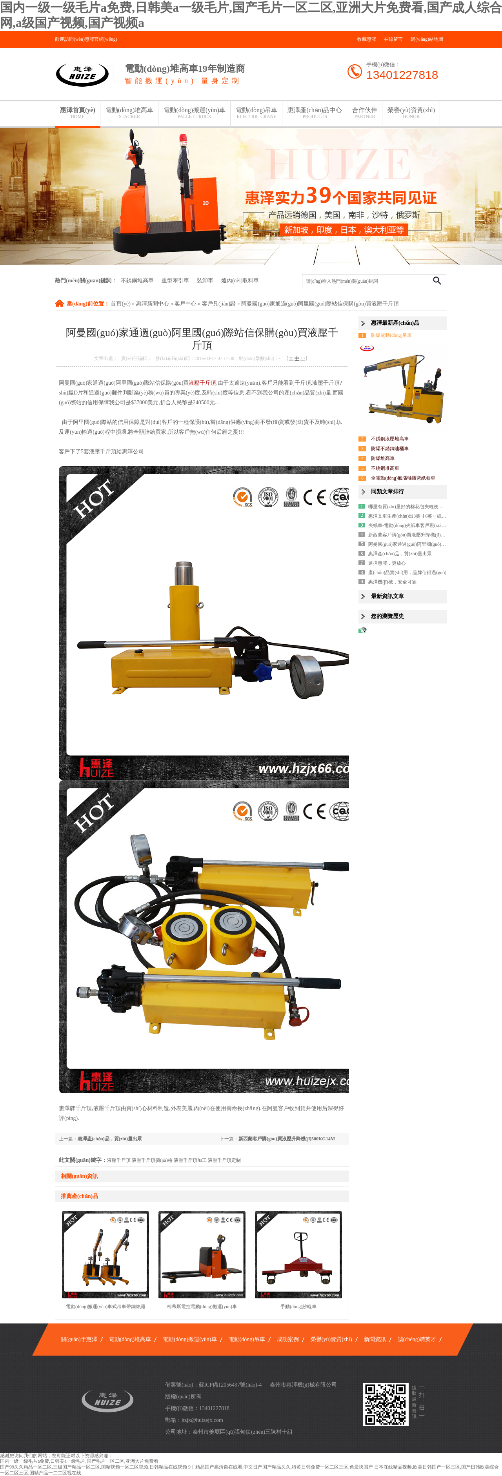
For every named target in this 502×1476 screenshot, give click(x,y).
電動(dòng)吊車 (257, 113)
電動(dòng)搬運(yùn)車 (194, 113)
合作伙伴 (364, 113)
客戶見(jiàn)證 (219, 304)
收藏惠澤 (366, 39)
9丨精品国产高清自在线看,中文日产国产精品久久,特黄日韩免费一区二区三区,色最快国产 (280, 1467)
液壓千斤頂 (202, 383)
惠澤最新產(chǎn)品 (395, 323)
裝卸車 (205, 281)
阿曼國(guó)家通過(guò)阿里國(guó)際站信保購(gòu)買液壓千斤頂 (319, 304)
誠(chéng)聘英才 (417, 1339)
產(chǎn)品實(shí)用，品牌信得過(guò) (407, 572)
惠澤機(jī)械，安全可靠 (392, 582)
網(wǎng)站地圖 (427, 39)
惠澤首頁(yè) (77, 113)
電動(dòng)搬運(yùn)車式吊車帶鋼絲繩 (105, 1306)
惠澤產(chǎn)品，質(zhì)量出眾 (110, 1139)
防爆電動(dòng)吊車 (391, 335)
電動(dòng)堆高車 (129, 113)
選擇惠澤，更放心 (387, 563)
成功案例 (288, 1339)
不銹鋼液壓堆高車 (390, 439)
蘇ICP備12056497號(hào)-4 (230, 1385)
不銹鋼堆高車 (137, 281)
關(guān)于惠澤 (79, 1339)
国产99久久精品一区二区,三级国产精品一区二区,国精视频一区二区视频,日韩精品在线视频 (93, 1467)
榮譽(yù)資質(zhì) (411, 113)
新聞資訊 (375, 1339)
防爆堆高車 (383, 458)
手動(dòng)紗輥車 (298, 1306)
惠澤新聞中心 (152, 304)
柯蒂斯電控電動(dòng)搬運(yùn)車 (202, 1306)
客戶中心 (185, 304)
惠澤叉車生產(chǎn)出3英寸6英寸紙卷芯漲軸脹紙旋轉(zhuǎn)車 (433, 516)
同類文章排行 (387, 491)
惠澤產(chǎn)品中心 (314, 113)
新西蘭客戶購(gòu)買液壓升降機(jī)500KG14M (286, 1139)
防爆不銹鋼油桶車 (390, 448)
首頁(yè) (121, 304)
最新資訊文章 (387, 596)
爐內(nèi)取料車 (240, 281)
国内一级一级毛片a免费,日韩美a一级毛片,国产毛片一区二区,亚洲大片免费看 (79, 1461)
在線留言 (393, 39)
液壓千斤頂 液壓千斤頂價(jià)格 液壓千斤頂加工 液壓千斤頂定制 (174, 1160)
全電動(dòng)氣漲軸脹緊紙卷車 (403, 478)
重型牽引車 (175, 281)
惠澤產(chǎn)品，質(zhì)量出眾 (400, 553)
